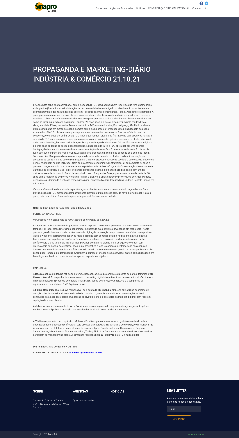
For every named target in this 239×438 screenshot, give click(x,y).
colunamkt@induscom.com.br (86, 352)
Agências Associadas (121, 8)
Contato (196, 8)
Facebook (201, 3)
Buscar (205, 8)
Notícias (140, 8)
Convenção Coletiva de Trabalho (48, 400)
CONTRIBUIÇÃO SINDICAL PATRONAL (168, 8)
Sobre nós (101, 8)
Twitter (206, 3)
